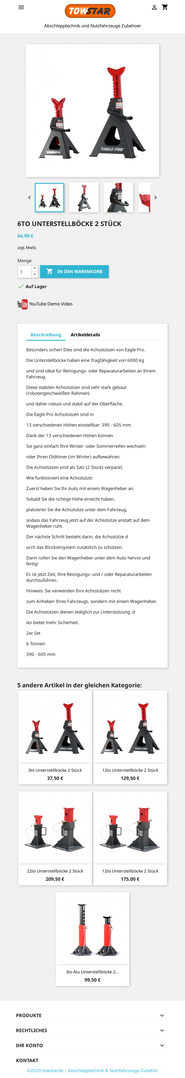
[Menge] (24, 271)
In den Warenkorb (74, 271)
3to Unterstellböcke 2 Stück (55, 770)
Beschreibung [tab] (46, 334)
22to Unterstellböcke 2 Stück (55, 871)
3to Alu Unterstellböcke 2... (92, 972)
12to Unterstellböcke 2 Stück (130, 770)
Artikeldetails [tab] (85, 334)
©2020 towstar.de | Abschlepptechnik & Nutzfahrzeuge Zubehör (92, 1070)
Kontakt (27, 1060)
